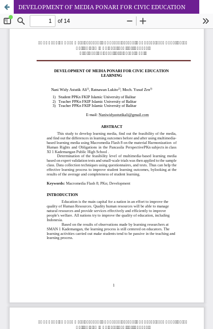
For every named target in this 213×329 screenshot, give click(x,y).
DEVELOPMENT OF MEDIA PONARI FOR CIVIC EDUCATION (102, 7)
